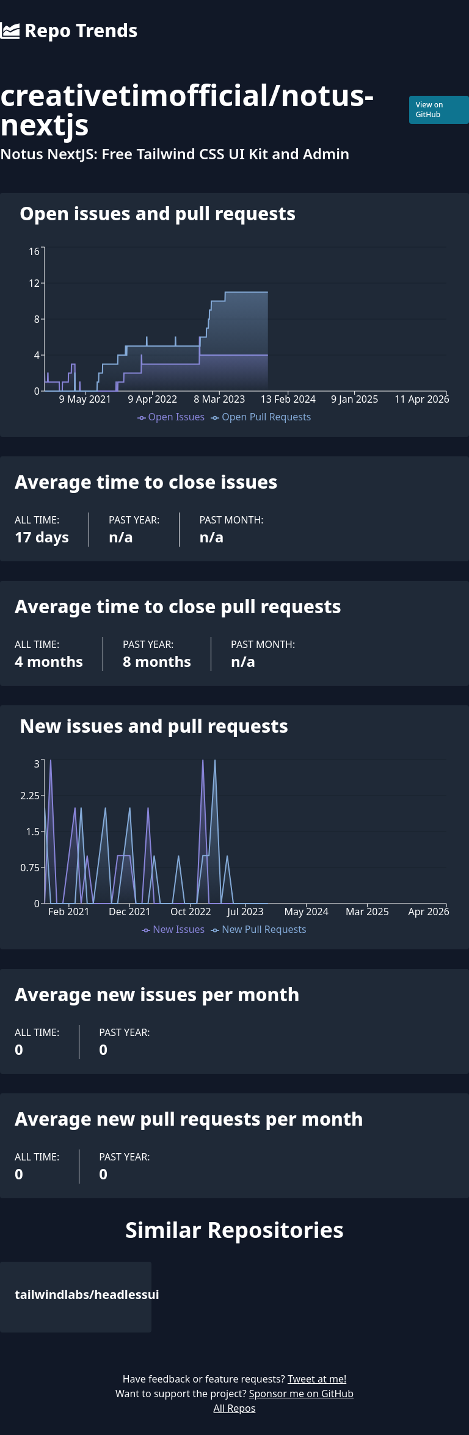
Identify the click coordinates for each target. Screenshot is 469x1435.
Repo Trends (68, 30)
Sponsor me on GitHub (301, 1393)
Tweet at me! (317, 1379)
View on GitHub (429, 109)
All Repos (235, 1408)
